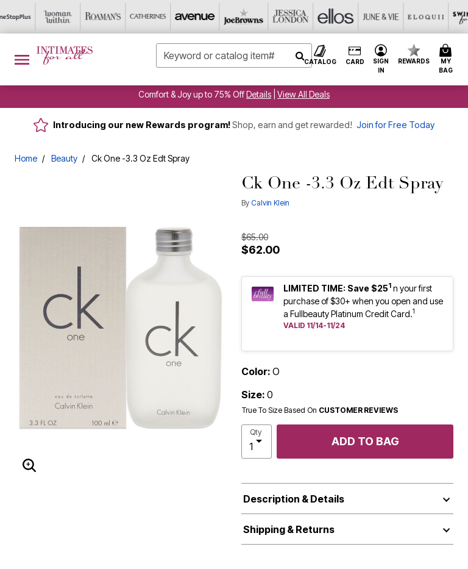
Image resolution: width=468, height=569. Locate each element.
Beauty (64, 158)
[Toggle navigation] (22, 59)
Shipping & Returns (289, 529)
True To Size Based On (320, 410)
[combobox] (234, 55)
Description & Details (293, 499)
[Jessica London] (166, 16)
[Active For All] (391, 16)
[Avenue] (76, 16)
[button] (381, 59)
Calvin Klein (270, 202)
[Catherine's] (31, 16)
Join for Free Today (395, 125)
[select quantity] (256, 441)
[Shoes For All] (436, 16)
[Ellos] (211, 16)
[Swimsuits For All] (346, 16)
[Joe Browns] (121, 16)
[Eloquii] (301, 16)
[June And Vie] (256, 16)
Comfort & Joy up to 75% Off (191, 94)
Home (26, 158)
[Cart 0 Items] (447, 59)
